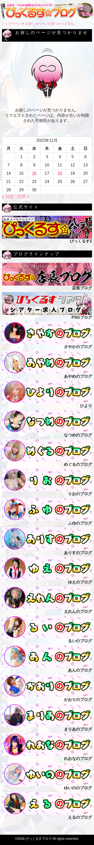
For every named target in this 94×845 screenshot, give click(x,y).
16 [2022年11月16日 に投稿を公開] (34, 173)
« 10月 (8, 196)
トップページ (11, 24)
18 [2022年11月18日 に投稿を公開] (60, 173)
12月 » (23, 196)
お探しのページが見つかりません (49, 24)
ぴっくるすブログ (39, 838)
